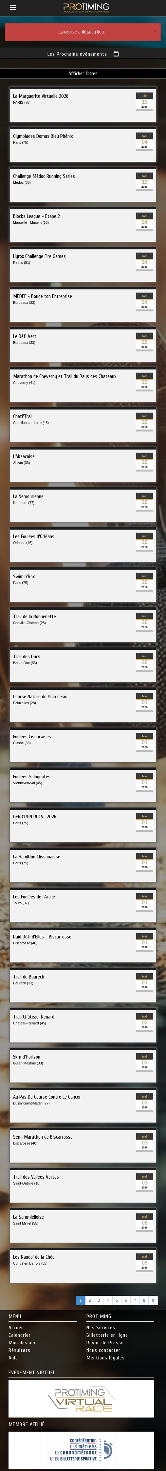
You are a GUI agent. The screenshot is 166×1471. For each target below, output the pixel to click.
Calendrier (20, 1333)
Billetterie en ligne (107, 1333)
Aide (13, 1356)
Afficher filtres (83, 72)
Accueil (16, 1326)
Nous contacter (103, 1348)
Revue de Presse (105, 1341)
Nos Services (100, 1326)
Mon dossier (22, 1341)
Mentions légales (105, 1356)
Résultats (19, 1348)
